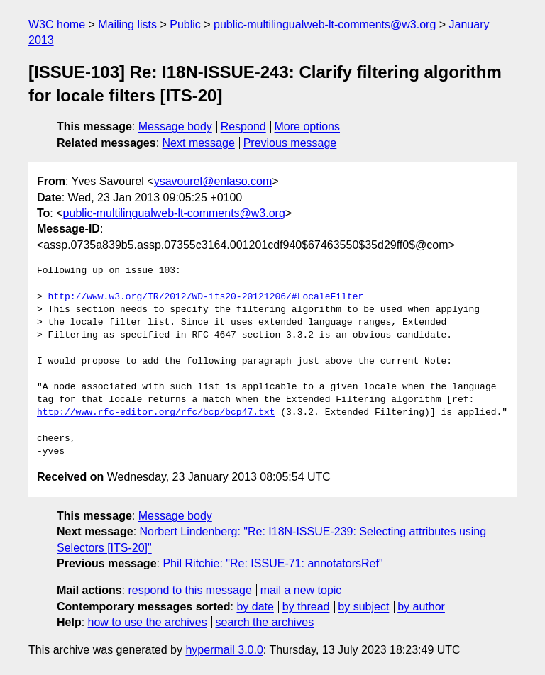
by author (421, 607)
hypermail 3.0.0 (224, 650)
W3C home (56, 24)
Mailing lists (127, 24)
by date (254, 607)
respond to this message (189, 590)
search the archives (265, 622)
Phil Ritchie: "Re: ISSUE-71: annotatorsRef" (272, 563)
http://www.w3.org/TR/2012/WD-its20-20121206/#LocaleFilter (206, 297)
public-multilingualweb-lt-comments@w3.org (325, 24)
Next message (199, 143)
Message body (175, 127)
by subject (363, 607)
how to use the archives (147, 622)
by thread (306, 607)
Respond (243, 127)
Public (185, 24)
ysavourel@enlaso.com (213, 181)
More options (308, 127)
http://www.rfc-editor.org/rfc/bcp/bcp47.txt (156, 412)
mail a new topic (301, 590)
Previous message (290, 143)
